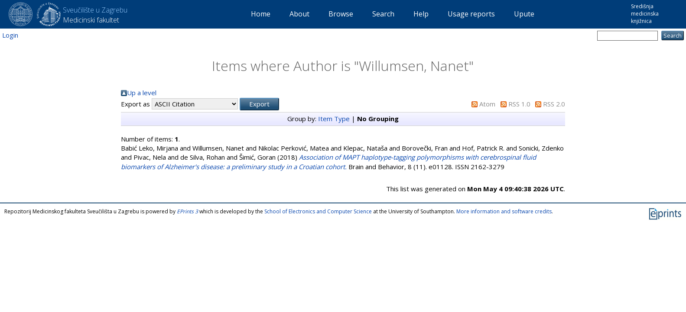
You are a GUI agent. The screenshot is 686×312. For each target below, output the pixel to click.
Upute (524, 14)
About (299, 14)
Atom (487, 104)
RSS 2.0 (554, 104)
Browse (340, 14)
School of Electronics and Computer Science (318, 211)
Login (10, 35)
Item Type (334, 118)
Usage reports (471, 14)
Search (383, 14)
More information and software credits (504, 211)
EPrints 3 (187, 211)
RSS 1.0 (519, 104)
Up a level (141, 92)
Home (260, 14)
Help (421, 14)
